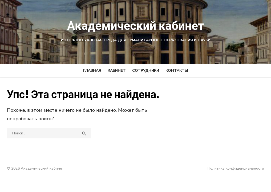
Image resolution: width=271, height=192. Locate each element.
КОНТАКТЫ (176, 70)
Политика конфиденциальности (237, 168)
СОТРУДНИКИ (145, 70)
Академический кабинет (135, 25)
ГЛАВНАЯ (92, 70)
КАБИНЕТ (117, 70)
